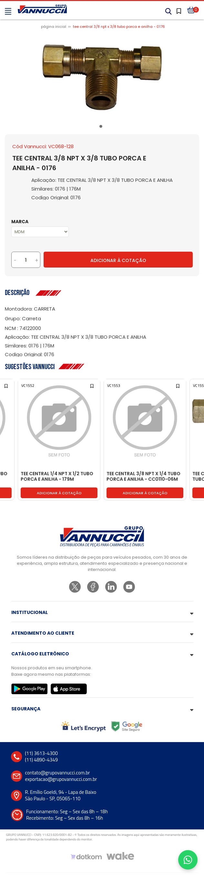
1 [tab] (102, 127)
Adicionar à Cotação (118, 260)
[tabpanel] (102, 77)
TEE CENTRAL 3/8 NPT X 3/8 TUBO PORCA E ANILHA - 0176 (119, 26)
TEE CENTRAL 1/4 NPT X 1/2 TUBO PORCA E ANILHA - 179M (57, 476)
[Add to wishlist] (6, 385)
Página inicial (53, 26)
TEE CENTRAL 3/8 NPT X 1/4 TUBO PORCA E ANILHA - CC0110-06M (143, 476)
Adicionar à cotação (59, 493)
